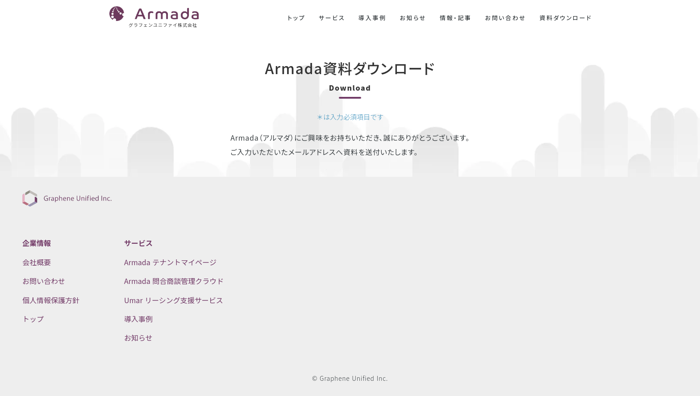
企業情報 (36, 243)
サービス (332, 17)
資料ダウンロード (565, 17)
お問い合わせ (505, 17)
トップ (296, 17)
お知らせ (413, 17)
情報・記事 (456, 17)
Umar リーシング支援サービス (173, 300)
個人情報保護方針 (50, 300)
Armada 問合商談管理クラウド (174, 280)
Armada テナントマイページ (170, 262)
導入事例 (372, 17)
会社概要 (36, 262)
